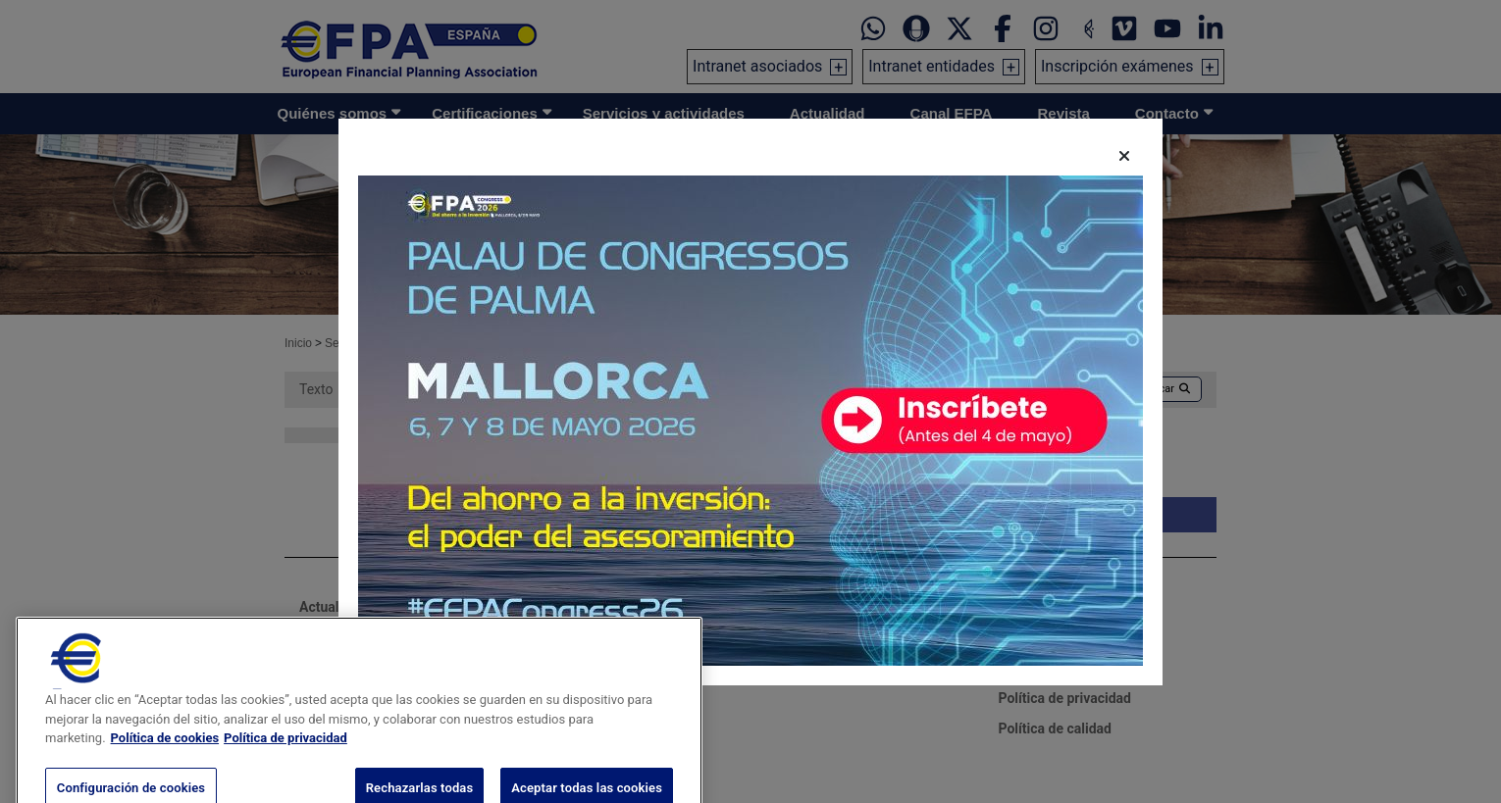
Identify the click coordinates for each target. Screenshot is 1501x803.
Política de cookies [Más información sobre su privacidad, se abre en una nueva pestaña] (165, 761)
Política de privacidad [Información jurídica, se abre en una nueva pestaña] (285, 761)
